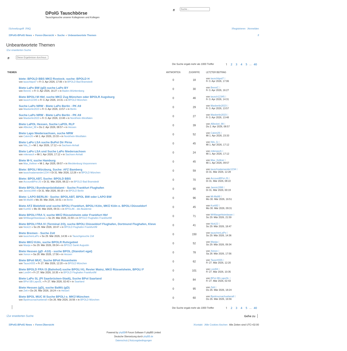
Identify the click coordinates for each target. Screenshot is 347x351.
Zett (25, 290)
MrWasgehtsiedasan (34, 218)
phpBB (122, 332)
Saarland (79, 281)
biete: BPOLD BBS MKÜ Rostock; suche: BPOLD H (54, 78)
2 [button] (231, 64)
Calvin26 (28, 136)
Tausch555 (29, 263)
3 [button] (236, 64)
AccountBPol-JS (32, 181)
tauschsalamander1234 (36, 172)
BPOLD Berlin (76, 190)
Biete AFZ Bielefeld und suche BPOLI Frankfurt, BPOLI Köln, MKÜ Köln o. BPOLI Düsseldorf (83, 205)
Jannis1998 (29, 190)
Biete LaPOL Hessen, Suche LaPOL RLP (47, 124)
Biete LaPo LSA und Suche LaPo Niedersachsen (52, 151)
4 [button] (241, 64)
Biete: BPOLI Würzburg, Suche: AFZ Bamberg (50, 169)
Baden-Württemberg (73, 90)
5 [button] (246, 64)
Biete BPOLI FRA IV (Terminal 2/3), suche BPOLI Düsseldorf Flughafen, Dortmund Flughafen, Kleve (87, 224)
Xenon (27, 254)
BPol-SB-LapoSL (32, 281)
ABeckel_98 (30, 127)
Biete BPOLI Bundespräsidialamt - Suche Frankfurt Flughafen (61, 187)
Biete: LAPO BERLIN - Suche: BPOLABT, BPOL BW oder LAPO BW (65, 196)
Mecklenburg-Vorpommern (82, 163)
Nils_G (27, 145)
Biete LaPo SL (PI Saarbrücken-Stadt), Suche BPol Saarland (60, 278)
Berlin (73, 109)
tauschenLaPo (31, 236)
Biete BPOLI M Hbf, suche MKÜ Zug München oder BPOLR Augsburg (67, 97)
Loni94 (27, 272)
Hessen (72, 127)
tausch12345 (30, 100)
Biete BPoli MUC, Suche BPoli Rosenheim (48, 260)
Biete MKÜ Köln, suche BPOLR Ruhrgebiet (48, 242)
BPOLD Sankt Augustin (76, 245)
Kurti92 (27, 208)
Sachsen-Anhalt (70, 145)
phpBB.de (148, 336)
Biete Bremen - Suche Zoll (37, 233)
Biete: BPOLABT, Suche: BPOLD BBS (45, 178)
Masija (27, 245)
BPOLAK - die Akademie (78, 208)
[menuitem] (28, 28)
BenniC (27, 90)
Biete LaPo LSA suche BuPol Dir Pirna (45, 142)
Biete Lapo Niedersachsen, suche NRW (46, 133)
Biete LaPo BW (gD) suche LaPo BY (43, 87)
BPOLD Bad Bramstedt (80, 81)
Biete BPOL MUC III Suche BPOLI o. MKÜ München (54, 296)
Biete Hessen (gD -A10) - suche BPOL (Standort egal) (55, 251)
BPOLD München (77, 100)
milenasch (29, 154)
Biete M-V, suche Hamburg (37, 160)
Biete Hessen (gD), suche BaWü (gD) (44, 287)
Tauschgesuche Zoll (83, 236)
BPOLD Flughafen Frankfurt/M (95, 218)
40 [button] (255, 64)
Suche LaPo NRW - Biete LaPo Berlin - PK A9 (50, 106)
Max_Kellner (30, 163)
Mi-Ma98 (28, 199)
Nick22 (27, 227)
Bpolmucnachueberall (35, 299)
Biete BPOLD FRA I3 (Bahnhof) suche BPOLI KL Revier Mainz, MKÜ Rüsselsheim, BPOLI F (81, 269)
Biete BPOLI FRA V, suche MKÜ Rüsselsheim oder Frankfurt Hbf (63, 215)
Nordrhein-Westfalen (81, 118)
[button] (219, 64)
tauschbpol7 (30, 81)
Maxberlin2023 (31, 109)
